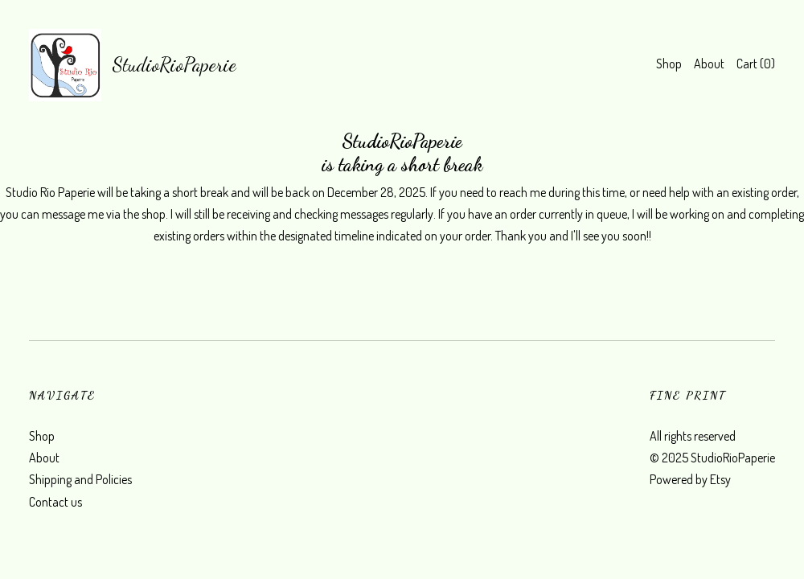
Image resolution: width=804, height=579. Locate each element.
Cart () (755, 63)
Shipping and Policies (80, 479)
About (709, 63)
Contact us (55, 502)
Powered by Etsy (690, 479)
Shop (669, 63)
